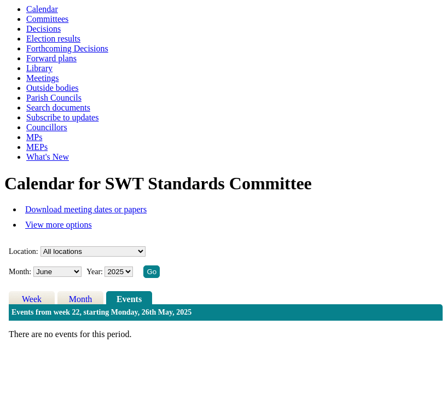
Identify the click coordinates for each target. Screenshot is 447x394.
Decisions (43, 28)
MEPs (37, 147)
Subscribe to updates (62, 117)
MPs (34, 137)
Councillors (46, 127)
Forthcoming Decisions (67, 48)
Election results (53, 38)
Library (39, 68)
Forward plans (51, 58)
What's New (47, 156)
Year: (95, 272)
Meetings (42, 78)
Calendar (42, 9)
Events (129, 299)
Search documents (58, 107)
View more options (58, 224)
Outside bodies (52, 87)
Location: (23, 251)
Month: (20, 272)
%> (93, 251)
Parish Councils (54, 97)
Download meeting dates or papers (86, 209)
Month (80, 299)
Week (32, 299)
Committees (47, 19)
